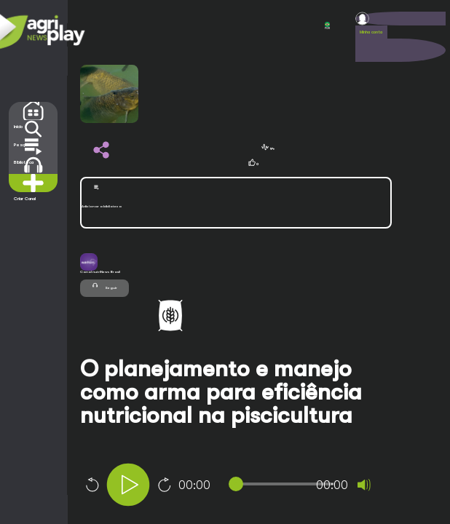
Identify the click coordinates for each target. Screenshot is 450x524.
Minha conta (371, 32)
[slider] (284, 484)
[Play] (128, 485)
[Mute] (364, 484)
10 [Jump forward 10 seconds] (164, 484)
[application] (255, 486)
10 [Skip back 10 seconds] (91, 484)
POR (327, 26)
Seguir (104, 286)
